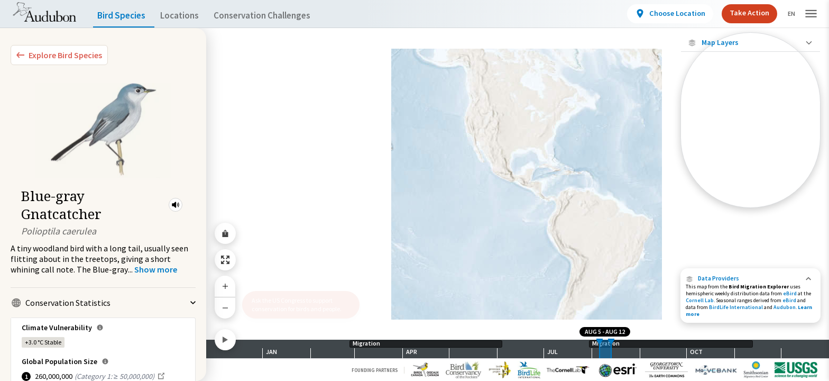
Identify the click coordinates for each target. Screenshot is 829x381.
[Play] (225, 339)
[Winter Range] (750, 181)
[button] (175, 205)
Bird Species (123, 15)
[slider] (599, 349)
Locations (189, 15)
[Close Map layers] (750, 42)
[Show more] (155, 269)
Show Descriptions (750, 210)
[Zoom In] (225, 286)
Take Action (740, 12)
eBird (790, 293)
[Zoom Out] (225, 308)
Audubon (784, 307)
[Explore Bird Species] (59, 55)
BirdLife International (736, 307)
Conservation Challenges (279, 15)
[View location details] (661, 13)
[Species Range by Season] (750, 145)
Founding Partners (375, 370)
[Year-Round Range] (750, 199)
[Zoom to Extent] (225, 259)
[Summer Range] (750, 164)
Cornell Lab (700, 300)
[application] (414, 190)
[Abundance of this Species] (750, 114)
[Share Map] (225, 233)
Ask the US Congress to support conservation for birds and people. (297, 304)
